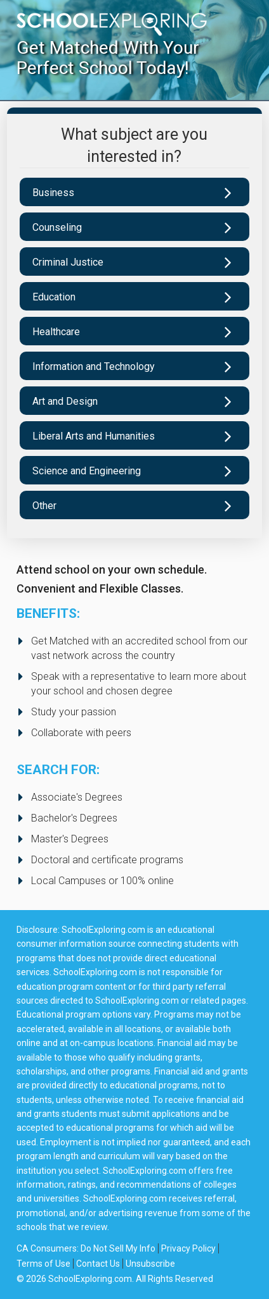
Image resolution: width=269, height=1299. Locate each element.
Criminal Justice (67, 262)
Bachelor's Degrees (74, 818)
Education (53, 297)
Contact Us (98, 1264)
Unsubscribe (150, 1264)
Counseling (57, 227)
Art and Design (65, 401)
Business (53, 193)
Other (44, 506)
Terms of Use (43, 1264)
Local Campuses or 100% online (102, 881)
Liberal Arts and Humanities (93, 436)
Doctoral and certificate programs (107, 860)
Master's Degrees (69, 839)
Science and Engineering (86, 471)
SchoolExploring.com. (91, 1279)
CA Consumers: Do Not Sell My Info (85, 1248)
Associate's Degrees (76, 797)
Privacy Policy (188, 1248)
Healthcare (56, 332)
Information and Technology (93, 366)
